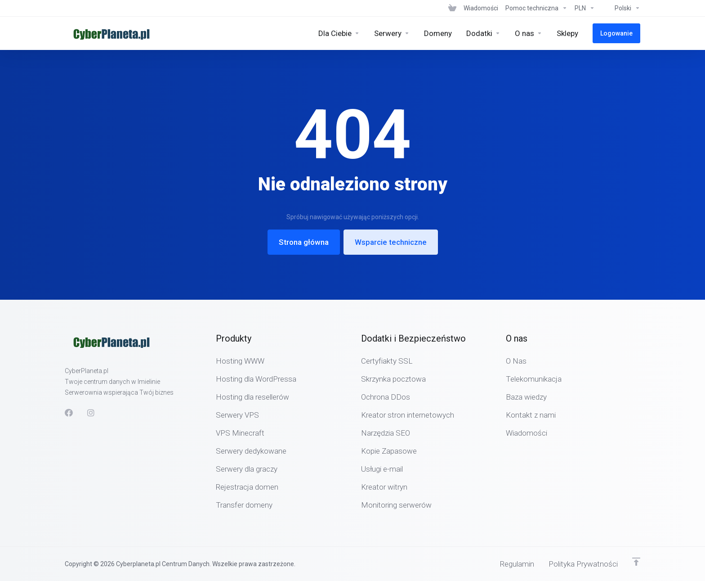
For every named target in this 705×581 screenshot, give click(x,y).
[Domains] (438, 33)
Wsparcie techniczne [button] (391, 242)
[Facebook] (69, 412)
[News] (481, 8)
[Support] (536, 8)
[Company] (528, 33)
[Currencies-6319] (584, 8)
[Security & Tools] (483, 33)
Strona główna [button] (304, 242)
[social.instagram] (91, 412)
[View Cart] (452, 8)
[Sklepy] (567, 33)
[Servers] (392, 33)
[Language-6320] (619, 8)
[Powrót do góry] (636, 561)
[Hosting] (339, 33)
